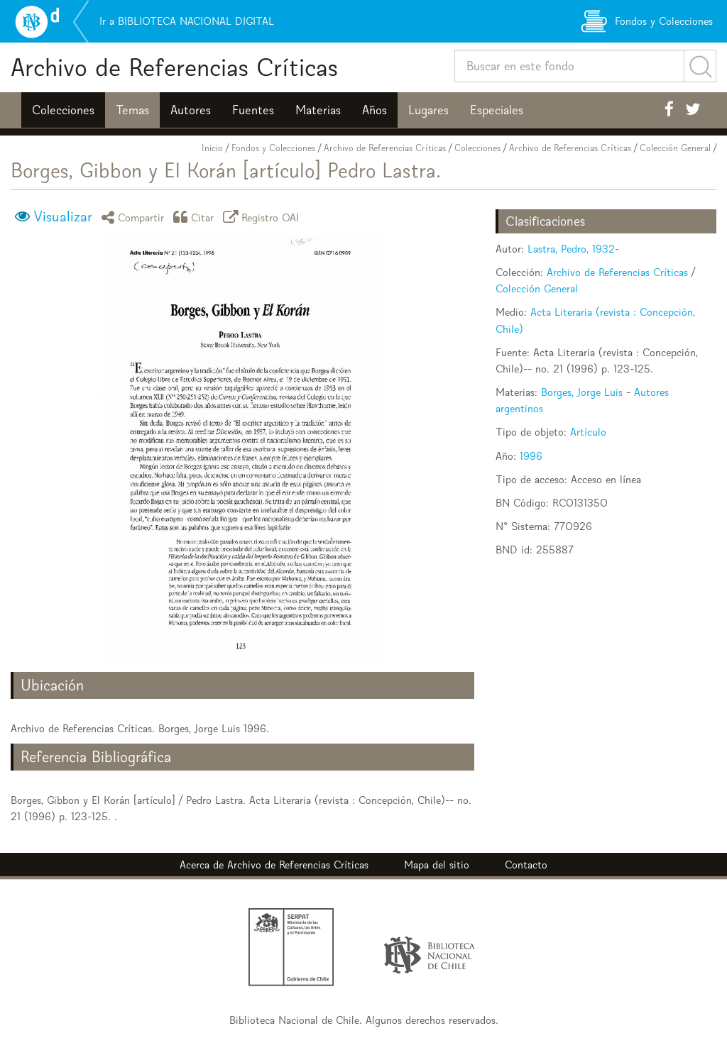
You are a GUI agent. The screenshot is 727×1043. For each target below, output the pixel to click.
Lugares (428, 110)
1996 (531, 456)
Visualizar (62, 216)
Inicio (212, 148)
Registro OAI (263, 216)
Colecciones (63, 110)
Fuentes (253, 110)
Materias (318, 110)
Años (374, 110)
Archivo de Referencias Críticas (174, 67)
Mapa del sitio (436, 864)
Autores (190, 110)
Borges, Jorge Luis (582, 392)
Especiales (496, 110)
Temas (132, 110)
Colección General (675, 148)
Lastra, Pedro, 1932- (573, 248)
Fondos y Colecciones (273, 148)
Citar (196, 216)
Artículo (588, 431)
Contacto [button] (526, 864)
